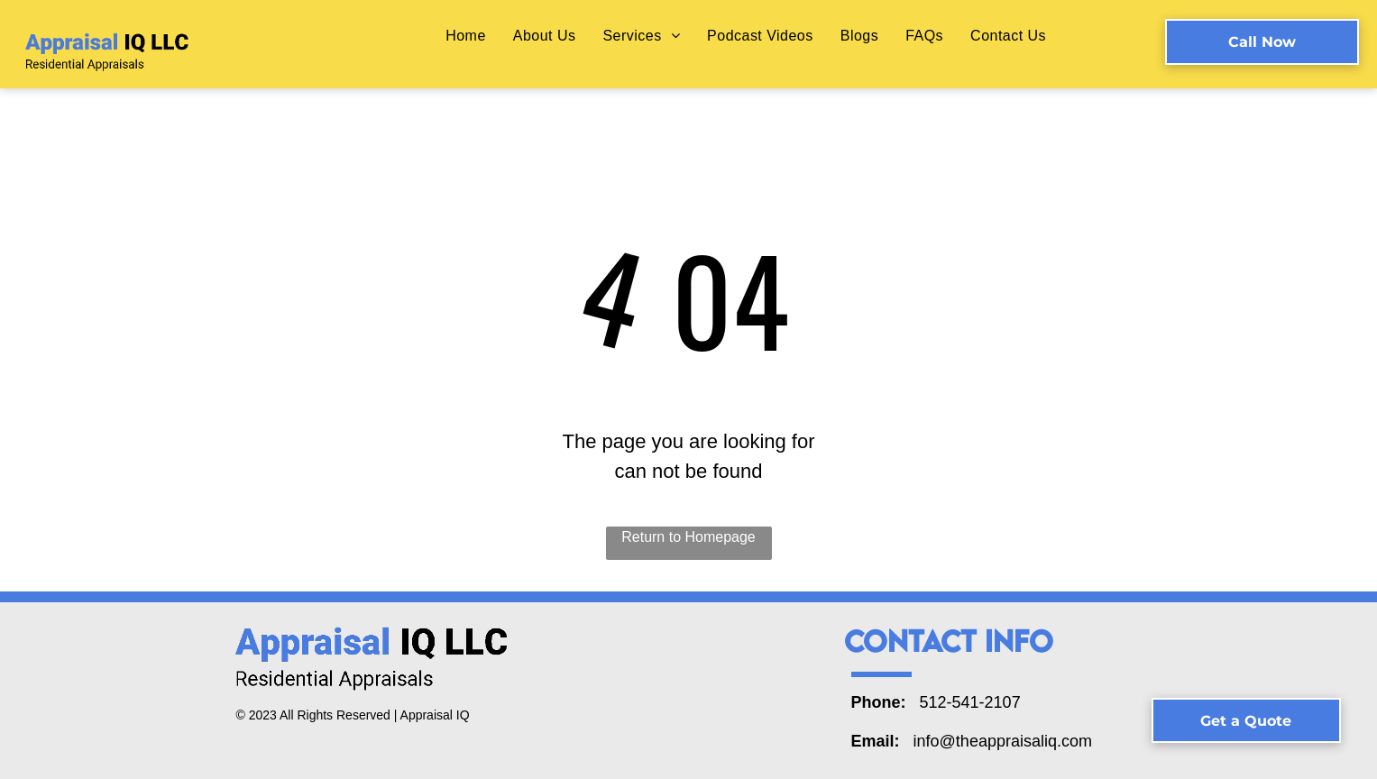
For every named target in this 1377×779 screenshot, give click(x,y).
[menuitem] (466, 35)
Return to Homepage (688, 537)
